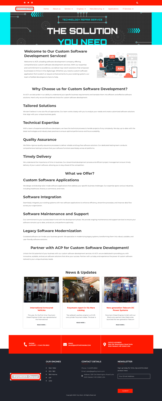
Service (69, 9)
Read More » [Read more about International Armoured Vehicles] (41, 325)
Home (46, 9)
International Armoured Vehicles (41, 309)
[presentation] (133, 384)
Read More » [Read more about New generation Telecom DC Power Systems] (120, 325)
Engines (81, 9)
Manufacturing (97, 9)
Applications (113, 9)
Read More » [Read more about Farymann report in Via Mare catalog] (80, 322)
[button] (137, 2)
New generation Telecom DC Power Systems (120, 309)
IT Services (128, 9)
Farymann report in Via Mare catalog (81, 309)
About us (56, 9)
